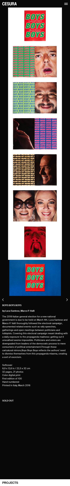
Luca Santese (12, 311)
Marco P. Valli (28, 311)
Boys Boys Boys (12, 305)
